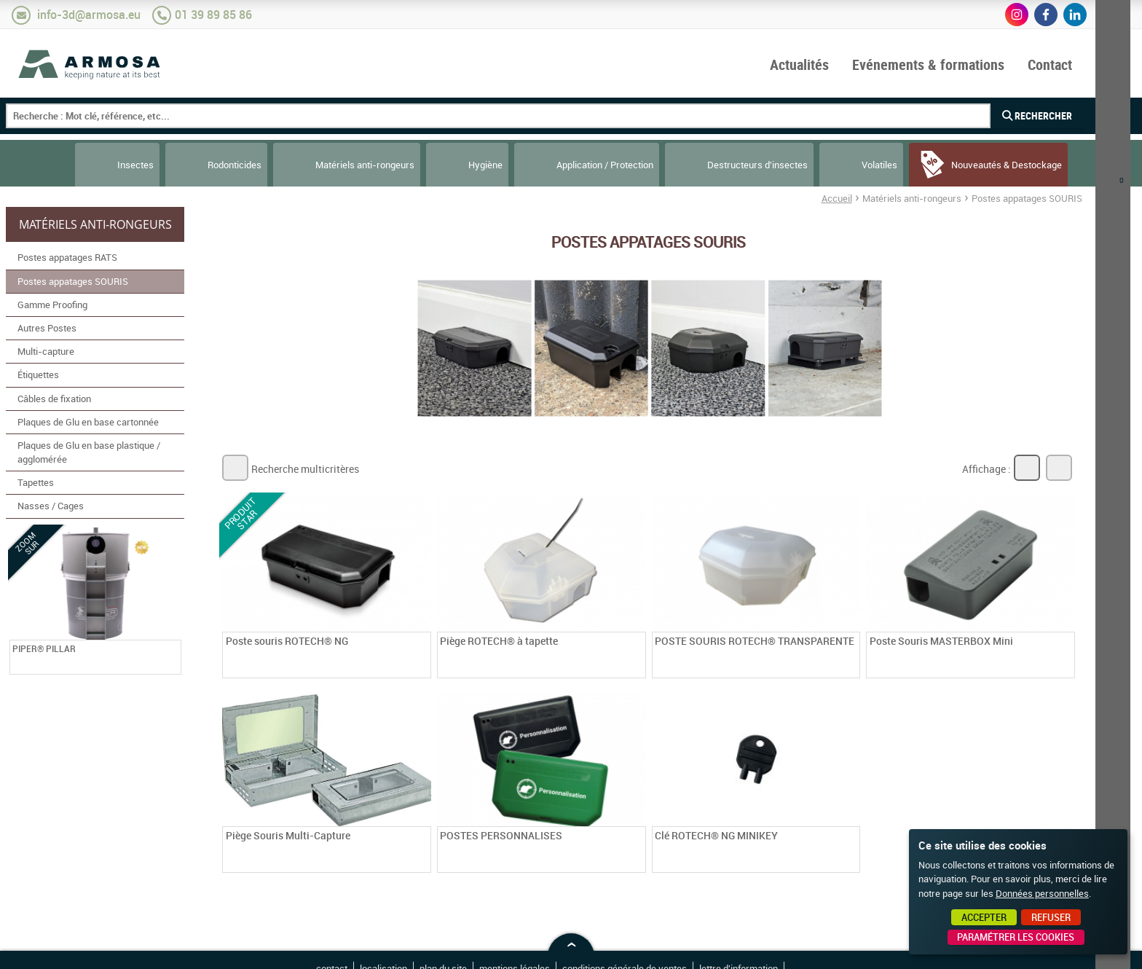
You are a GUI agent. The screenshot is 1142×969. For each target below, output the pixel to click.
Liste (1059, 468)
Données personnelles (1042, 893)
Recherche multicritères (305, 469)
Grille (1027, 468)
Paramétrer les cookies (1015, 937)
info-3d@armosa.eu (89, 15)
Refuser (1051, 917)
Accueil (837, 198)
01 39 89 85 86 (213, 15)
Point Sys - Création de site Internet (810, 953)
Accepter (984, 917)
